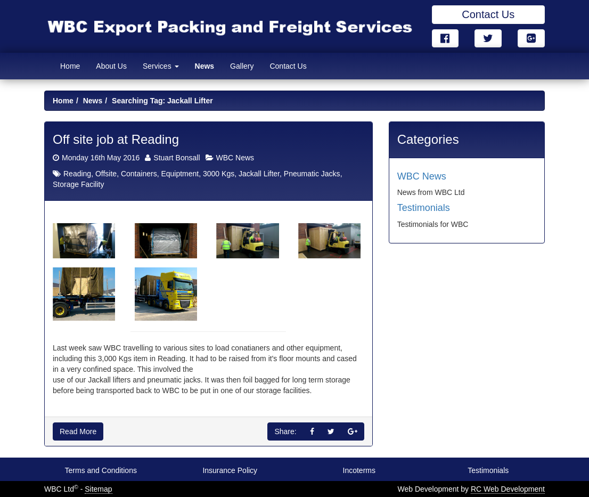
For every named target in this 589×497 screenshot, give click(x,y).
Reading (77, 173)
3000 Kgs (218, 173)
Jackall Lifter (259, 173)
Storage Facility (78, 184)
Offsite (106, 173)
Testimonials (423, 207)
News (205, 66)
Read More (78, 431)
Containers (139, 173)
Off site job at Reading (116, 139)
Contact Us (488, 14)
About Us (111, 66)
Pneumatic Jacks (312, 173)
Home (70, 66)
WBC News (235, 157)
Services (161, 66)
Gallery (241, 66)
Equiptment (180, 173)
